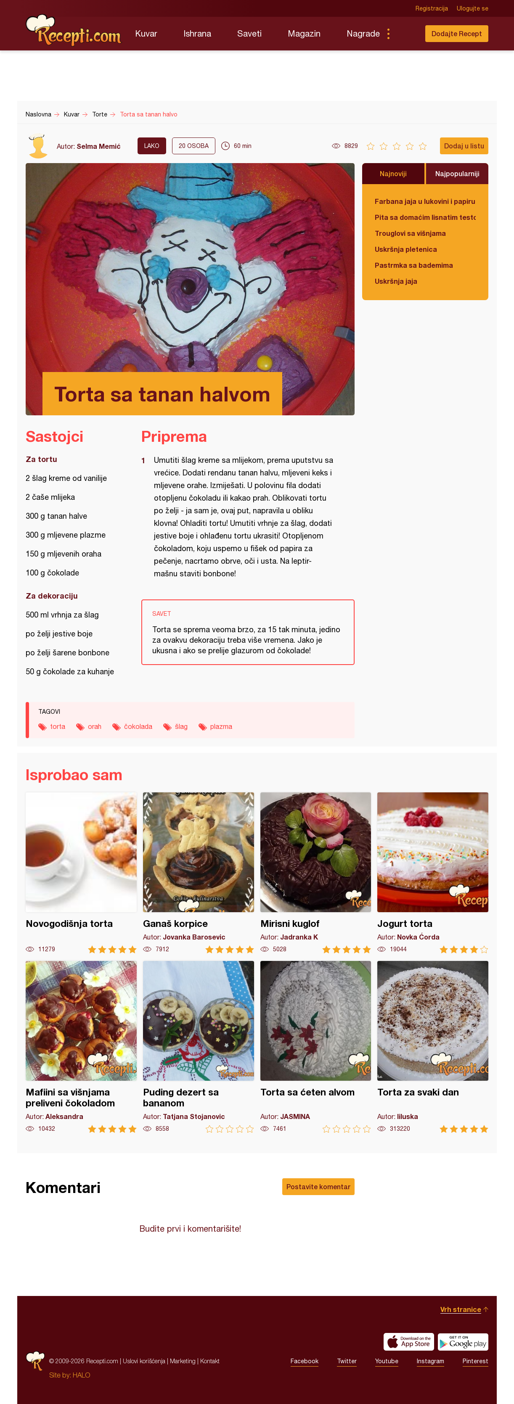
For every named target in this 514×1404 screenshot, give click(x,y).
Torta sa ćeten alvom (315, 1047)
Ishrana (197, 33)
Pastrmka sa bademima (414, 265)
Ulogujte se (472, 8)
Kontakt (210, 1360)
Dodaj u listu (464, 146)
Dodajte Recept (457, 33)
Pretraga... (405, 34)
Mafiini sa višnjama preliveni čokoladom (81, 1047)
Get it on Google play (463, 1342)
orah (94, 726)
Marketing (183, 1360)
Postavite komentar (318, 1186)
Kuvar (146, 33)
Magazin (304, 33)
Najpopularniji (457, 173)
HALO (81, 1375)
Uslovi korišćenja (144, 1360)
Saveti (249, 33)
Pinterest (475, 1361)
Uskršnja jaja (396, 281)
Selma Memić (99, 146)
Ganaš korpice (198, 872)
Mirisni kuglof (315, 872)
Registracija (432, 8)
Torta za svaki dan (432, 1047)
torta (57, 726)
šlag (181, 726)
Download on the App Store (409, 1342)
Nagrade (363, 33)
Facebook (304, 1361)
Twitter (347, 1361)
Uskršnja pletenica (406, 249)
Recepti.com (74, 30)
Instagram (430, 1361)
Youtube (386, 1361)
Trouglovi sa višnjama (410, 233)
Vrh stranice (460, 1309)
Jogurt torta (432, 872)
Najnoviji (393, 173)
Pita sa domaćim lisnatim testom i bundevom (425, 217)
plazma (221, 726)
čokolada (138, 726)
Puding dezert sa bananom (198, 1047)
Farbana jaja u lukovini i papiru (425, 201)
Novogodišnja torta (81, 872)
